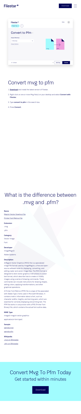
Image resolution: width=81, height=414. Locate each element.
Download (14, 90)
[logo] (11, 5)
